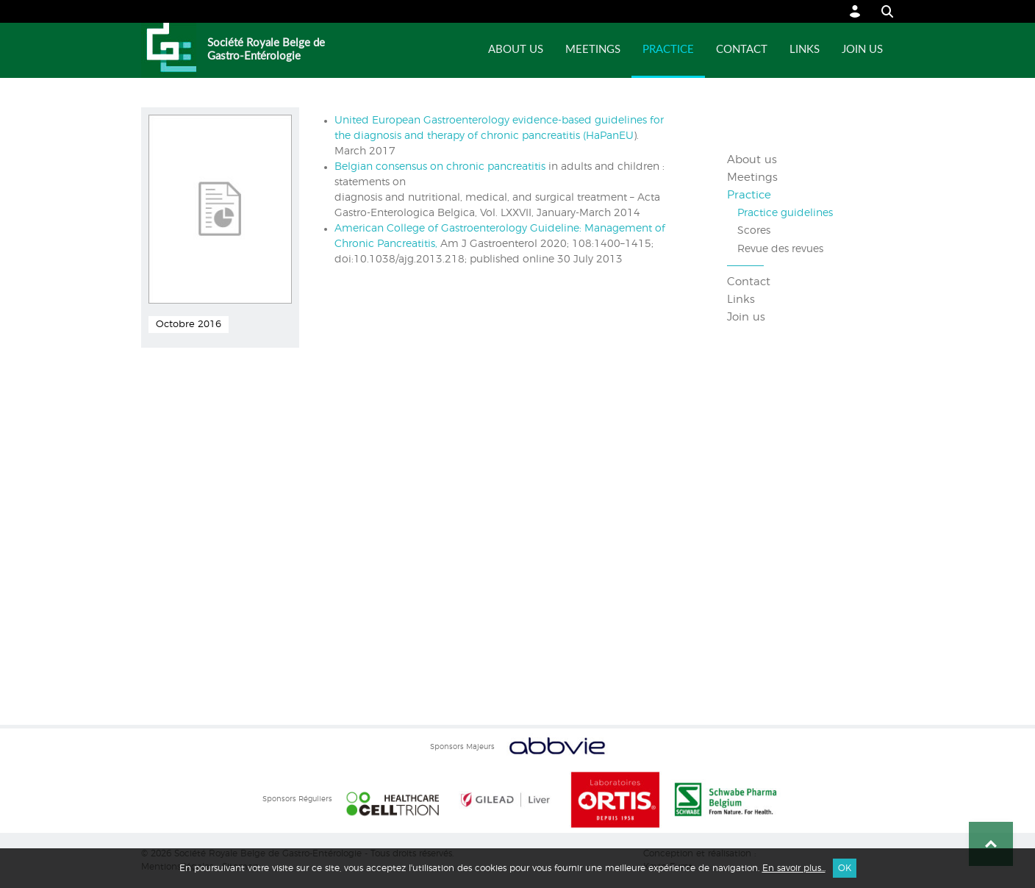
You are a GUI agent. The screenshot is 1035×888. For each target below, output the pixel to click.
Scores (753, 231)
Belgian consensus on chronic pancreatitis (439, 167)
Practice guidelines (785, 213)
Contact (741, 49)
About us (515, 49)
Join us (862, 49)
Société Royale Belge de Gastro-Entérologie (266, 49)
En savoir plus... (794, 868)
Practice (668, 49)
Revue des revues (780, 249)
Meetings (592, 49)
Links (804, 49)
